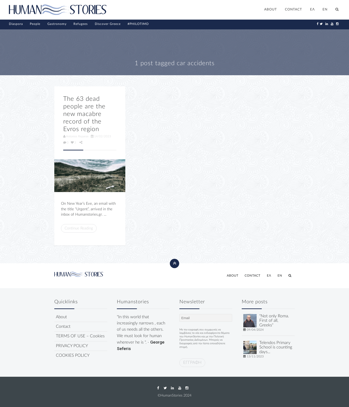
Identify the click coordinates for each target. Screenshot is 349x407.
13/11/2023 (255, 356)
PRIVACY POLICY (72, 346)
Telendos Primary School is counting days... (275, 347)
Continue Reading (79, 228)
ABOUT (270, 9)
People (35, 24)
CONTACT (293, 9)
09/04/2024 (255, 329)
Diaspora (16, 24)
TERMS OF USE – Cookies (80, 336)
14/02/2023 (101, 136)
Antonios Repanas (76, 136)
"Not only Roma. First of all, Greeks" (274, 321)
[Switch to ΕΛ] (312, 10)
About (61, 317)
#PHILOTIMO (138, 24)
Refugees (80, 24)
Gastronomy (57, 24)
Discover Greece (108, 24)
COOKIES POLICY (72, 355)
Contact (63, 326)
